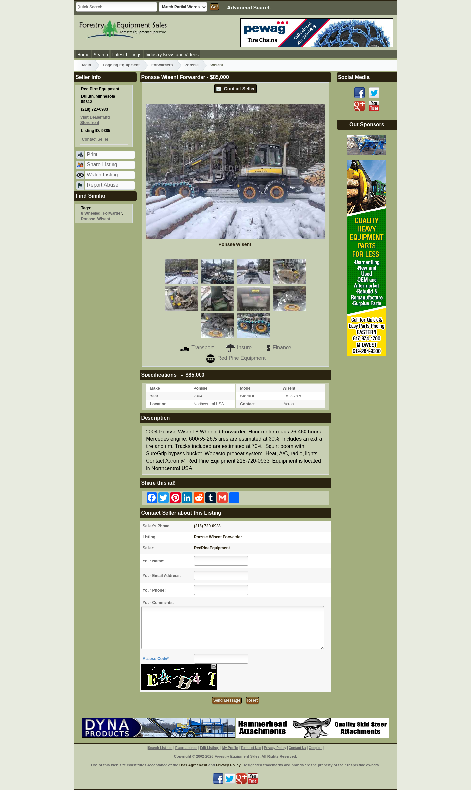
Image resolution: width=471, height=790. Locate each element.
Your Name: (153, 561)
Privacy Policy (275, 748)
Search (101, 54)
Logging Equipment (121, 65)
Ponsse (191, 65)
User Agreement (193, 765)
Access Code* (156, 658)
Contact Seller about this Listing (181, 513)
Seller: (149, 548)
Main (86, 65)
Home (83, 54)
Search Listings (160, 748)
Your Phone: (154, 590)
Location (158, 404)
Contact (247, 404)
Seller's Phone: (157, 526)
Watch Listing (102, 174)
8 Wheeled (90, 213)
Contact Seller (235, 88)
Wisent (216, 65)
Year (154, 396)
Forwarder (112, 213)
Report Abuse (102, 185)
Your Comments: (158, 602)
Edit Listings (209, 748)
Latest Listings (127, 54)
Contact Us (297, 748)
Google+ (315, 748)
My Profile (230, 748)
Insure (238, 347)
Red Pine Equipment (235, 358)
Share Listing (102, 164)
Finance (277, 347)
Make (155, 388)
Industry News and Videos (172, 54)
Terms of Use (251, 748)
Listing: (150, 537)
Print (92, 154)
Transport (197, 347)
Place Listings (186, 748)
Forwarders (162, 65)
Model (246, 388)
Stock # (247, 396)
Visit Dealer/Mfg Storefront (95, 120)
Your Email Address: (162, 575)
